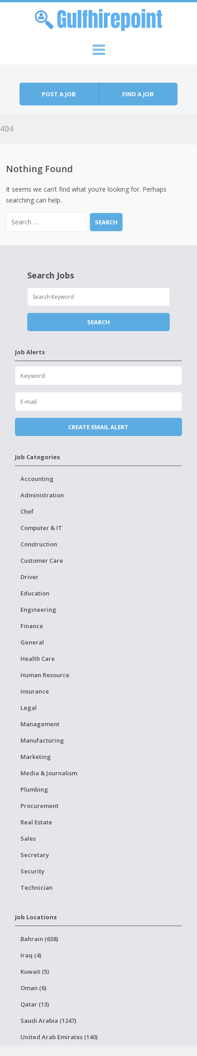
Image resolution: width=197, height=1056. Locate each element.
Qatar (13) (34, 1004)
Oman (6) (33, 988)
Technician (36, 887)
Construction (38, 544)
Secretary (34, 855)
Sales (28, 838)
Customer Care (41, 560)
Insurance (34, 691)
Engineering (38, 609)
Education (34, 593)
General (32, 642)
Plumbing (34, 789)
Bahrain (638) (39, 939)
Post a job (59, 94)
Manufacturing (42, 740)
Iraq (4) (30, 955)
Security (32, 871)
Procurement (39, 806)
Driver (29, 577)
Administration (42, 495)
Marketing (35, 757)
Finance (31, 626)
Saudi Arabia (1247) (48, 1020)
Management (39, 724)
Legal (28, 708)
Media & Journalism (48, 773)
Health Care (37, 658)
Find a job (138, 94)
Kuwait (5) (34, 971)
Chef (27, 511)
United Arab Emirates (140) (59, 1037)
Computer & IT (41, 528)
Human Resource (44, 675)
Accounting (37, 479)
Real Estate (36, 822)
